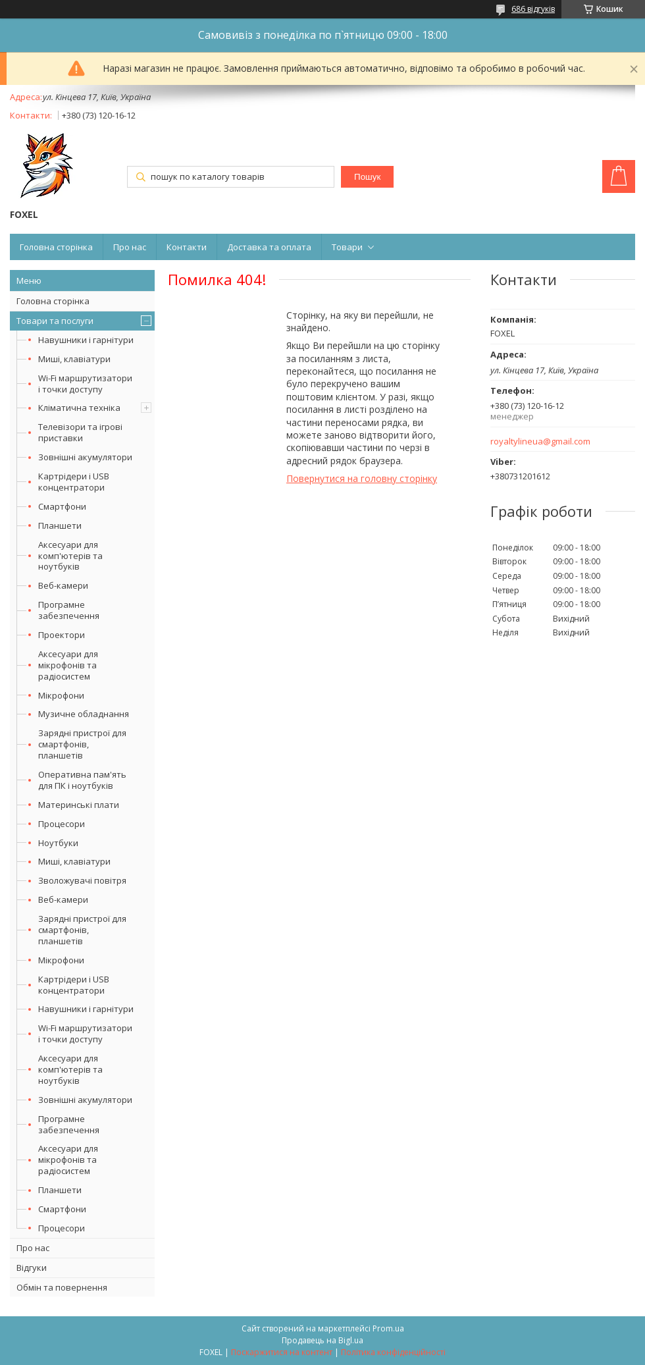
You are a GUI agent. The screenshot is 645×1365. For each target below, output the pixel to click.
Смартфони (62, 506)
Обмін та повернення (61, 1287)
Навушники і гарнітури (86, 340)
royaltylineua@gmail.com (540, 441)
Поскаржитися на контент (281, 1352)
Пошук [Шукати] (367, 177)
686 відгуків (533, 8)
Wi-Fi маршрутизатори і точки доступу (85, 383)
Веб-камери (63, 585)
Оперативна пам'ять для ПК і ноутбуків (82, 779)
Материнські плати (78, 805)
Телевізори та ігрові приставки (80, 432)
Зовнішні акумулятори (85, 457)
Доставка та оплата (269, 247)
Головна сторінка (56, 247)
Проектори (61, 635)
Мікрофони (61, 695)
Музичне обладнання (83, 714)
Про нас (129, 247)
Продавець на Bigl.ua (322, 1340)
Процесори (61, 824)
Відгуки (31, 1267)
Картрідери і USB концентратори (73, 481)
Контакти (187, 247)
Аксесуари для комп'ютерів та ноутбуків (70, 556)
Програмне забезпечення (68, 610)
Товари (347, 247)
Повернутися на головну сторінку (361, 478)
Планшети (60, 525)
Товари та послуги (54, 321)
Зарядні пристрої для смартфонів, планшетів (82, 744)
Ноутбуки (58, 843)
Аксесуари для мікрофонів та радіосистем (68, 665)
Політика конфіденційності (393, 1352)
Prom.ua (388, 1328)
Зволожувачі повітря (82, 880)
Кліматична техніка (79, 408)
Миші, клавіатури (74, 359)
